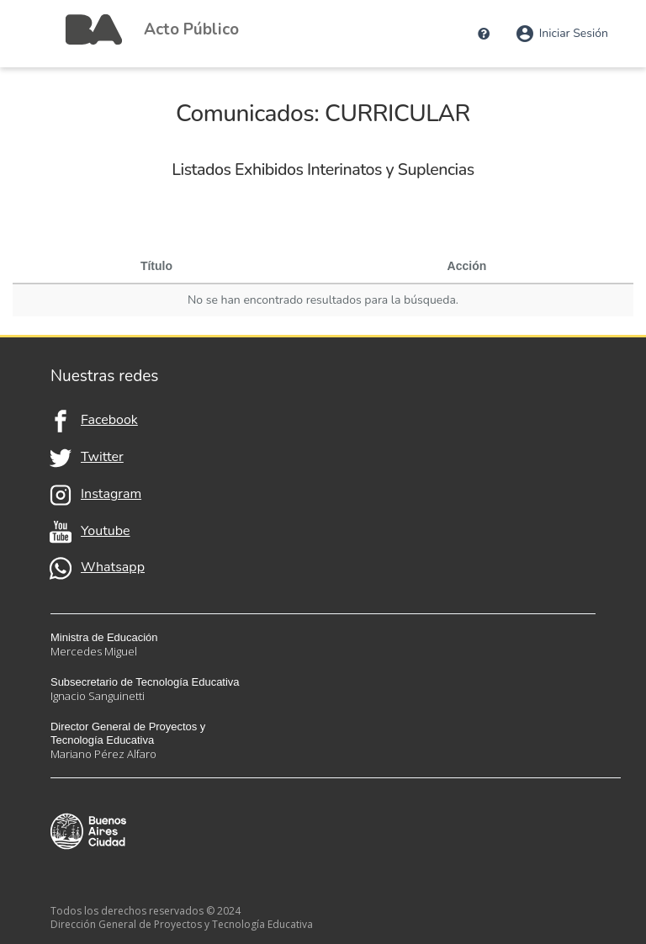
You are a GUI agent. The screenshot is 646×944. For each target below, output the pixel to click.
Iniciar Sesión (561, 34)
